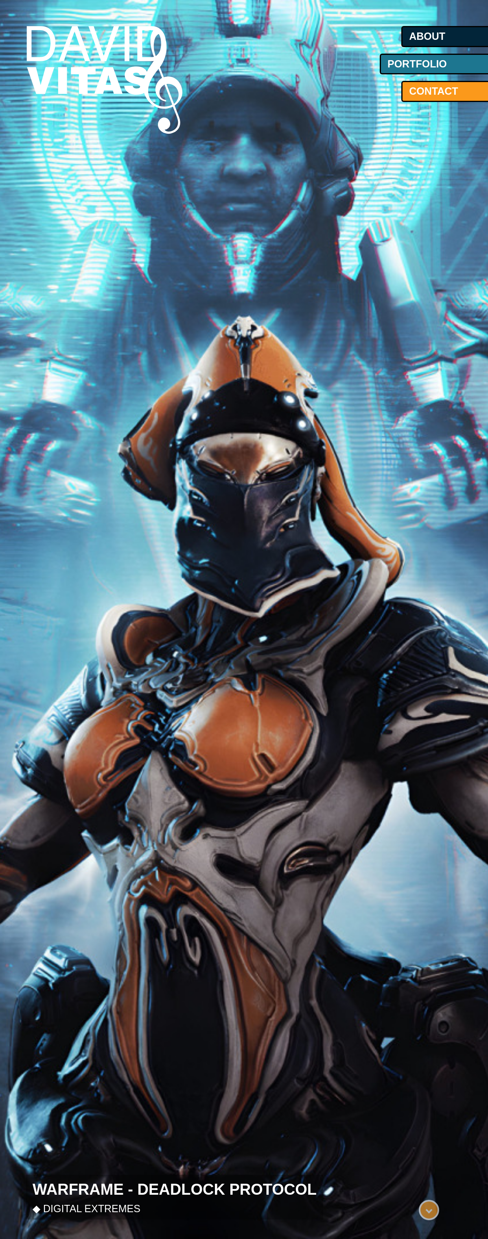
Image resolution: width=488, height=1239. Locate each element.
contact (433, 91)
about (427, 36)
